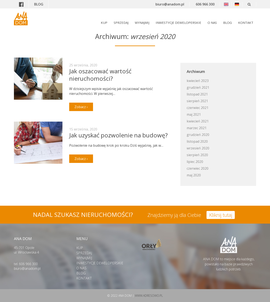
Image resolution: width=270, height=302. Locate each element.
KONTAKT (245, 22)
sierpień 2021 (197, 101)
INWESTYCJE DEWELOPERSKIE (178, 22)
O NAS (212, 22)
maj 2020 (194, 175)
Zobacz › (81, 107)
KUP (104, 22)
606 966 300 (205, 4)
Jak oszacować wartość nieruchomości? (100, 74)
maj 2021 (194, 114)
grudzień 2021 (198, 87)
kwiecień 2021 (198, 121)
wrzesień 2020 (198, 148)
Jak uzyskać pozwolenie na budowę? (118, 135)
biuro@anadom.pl (169, 4)
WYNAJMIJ (142, 22)
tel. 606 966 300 (26, 264)
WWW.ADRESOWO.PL (149, 296)
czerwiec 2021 (197, 107)
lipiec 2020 (195, 161)
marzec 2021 (197, 128)
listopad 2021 (197, 94)
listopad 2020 (197, 141)
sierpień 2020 (197, 155)
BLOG (38, 4)
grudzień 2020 (198, 134)
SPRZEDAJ (121, 22)
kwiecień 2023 (198, 80)
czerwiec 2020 (197, 168)
